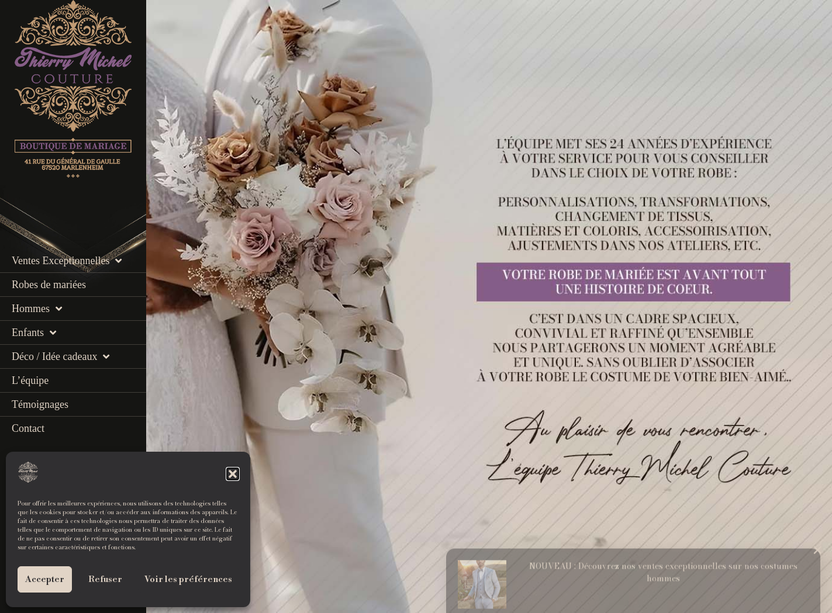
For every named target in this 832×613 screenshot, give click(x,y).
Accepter (44, 579)
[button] (233, 474)
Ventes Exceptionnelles (67, 261)
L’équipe (30, 380)
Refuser (105, 579)
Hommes (37, 308)
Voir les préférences (188, 579)
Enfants (34, 332)
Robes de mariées (49, 284)
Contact (28, 428)
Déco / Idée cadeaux (60, 356)
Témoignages (40, 404)
